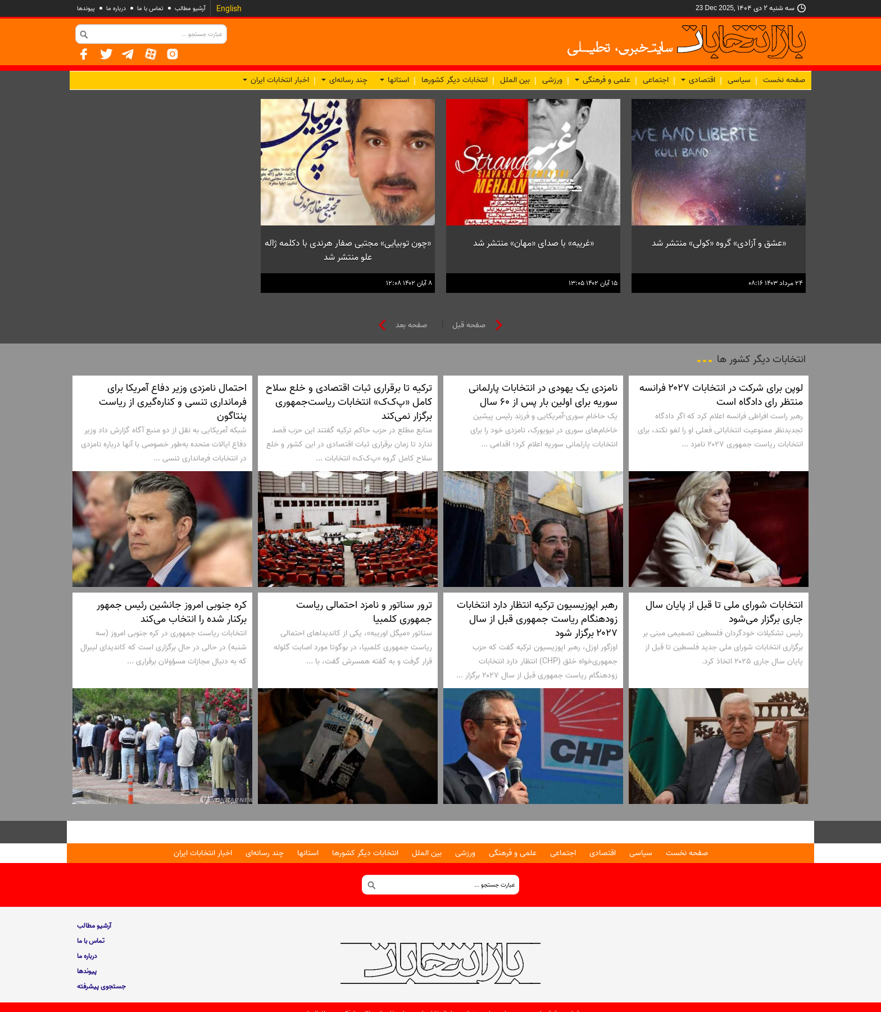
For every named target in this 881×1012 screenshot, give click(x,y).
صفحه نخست (784, 80)
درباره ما (116, 8)
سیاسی (739, 80)
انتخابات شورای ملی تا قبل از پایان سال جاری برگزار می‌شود (724, 612)
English (229, 9)
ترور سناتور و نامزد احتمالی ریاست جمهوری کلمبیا (364, 612)
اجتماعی (656, 80)
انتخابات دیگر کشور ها (761, 359)
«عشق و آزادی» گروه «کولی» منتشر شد (719, 243)
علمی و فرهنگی (602, 80)
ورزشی (552, 80)
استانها (394, 80)
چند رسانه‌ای (344, 80)
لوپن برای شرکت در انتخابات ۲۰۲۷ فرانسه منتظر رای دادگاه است (721, 394)
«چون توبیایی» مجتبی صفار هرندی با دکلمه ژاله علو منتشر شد (348, 250)
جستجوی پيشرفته (101, 986)
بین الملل (515, 80)
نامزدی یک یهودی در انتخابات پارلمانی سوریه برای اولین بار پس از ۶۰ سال (543, 394)
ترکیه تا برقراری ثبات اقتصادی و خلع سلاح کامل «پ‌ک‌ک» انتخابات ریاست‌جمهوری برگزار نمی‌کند (349, 401)
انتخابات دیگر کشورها (454, 80)
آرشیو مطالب (190, 8)
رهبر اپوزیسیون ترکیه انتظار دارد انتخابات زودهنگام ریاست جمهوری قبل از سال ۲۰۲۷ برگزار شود (537, 619)
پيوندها (86, 8)
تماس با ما (150, 8)
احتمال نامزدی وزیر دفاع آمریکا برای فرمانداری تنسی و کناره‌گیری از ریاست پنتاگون (173, 401)
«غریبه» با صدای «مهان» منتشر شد (533, 243)
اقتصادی (698, 80)
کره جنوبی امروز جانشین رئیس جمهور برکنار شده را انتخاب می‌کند (172, 612)
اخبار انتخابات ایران (276, 80)
